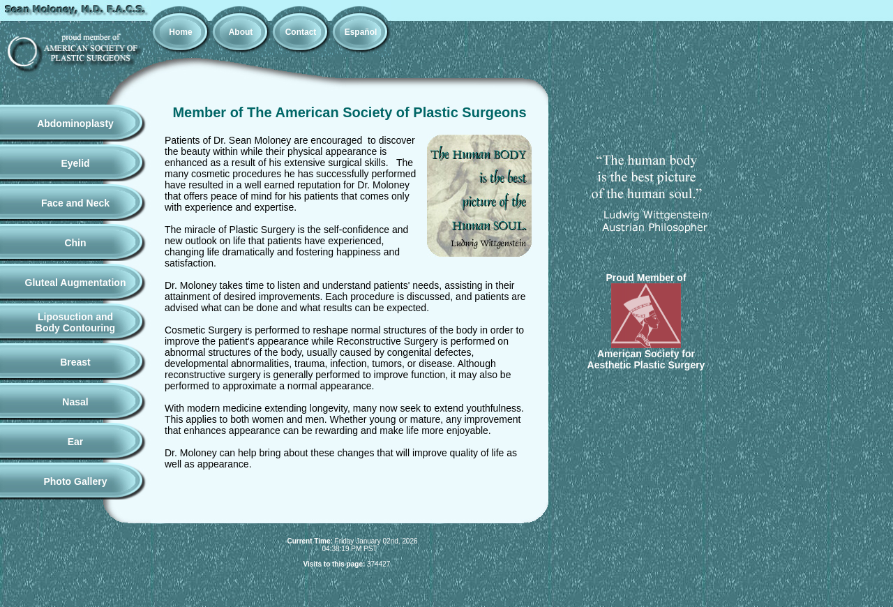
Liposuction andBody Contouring (75, 322)
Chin (75, 242)
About (241, 32)
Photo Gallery (75, 481)
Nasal (75, 401)
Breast (75, 362)
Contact (301, 32)
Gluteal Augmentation (75, 282)
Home (180, 32)
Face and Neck (75, 203)
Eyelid (75, 163)
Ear (76, 441)
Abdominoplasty (75, 123)
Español (361, 32)
